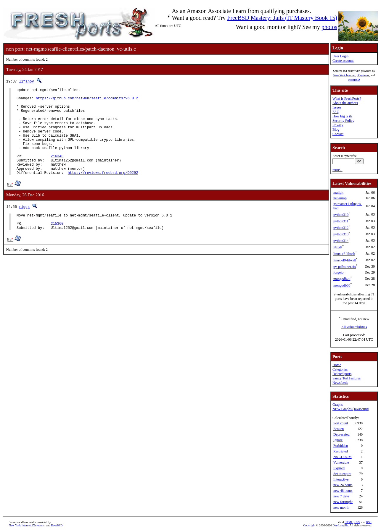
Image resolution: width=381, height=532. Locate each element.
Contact (337, 134)
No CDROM (342, 457)
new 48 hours (343, 491)
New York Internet (344, 75)
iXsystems (363, 75)
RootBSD (354, 79)
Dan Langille (340, 525)
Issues (336, 107)
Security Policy (343, 121)
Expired (339, 468)
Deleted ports (341, 374)
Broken (338, 429)
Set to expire (342, 474)
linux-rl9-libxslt (344, 260)
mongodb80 (341, 285)
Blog (335, 129)
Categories (340, 369)
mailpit (338, 192)
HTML (349, 522)
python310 (340, 215)
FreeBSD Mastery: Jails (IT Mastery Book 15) (282, 17)
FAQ (335, 112)
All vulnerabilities (354, 327)
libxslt (337, 247)
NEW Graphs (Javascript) (350, 409)
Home (336, 365)
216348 (57, 171)
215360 (57, 244)
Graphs (337, 404)
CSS (357, 522)
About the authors (345, 103)
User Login (340, 56)
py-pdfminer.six (344, 267)
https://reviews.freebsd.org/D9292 (103, 191)
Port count (340, 423)
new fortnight (343, 502)
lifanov (26, 81)
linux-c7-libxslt (344, 254)
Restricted (340, 451)
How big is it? (342, 116)
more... (337, 170)
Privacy (337, 125)
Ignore (338, 440)
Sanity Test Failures (346, 378)
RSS (369, 522)
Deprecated (341, 434)
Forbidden (340, 446)
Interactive (340, 479)
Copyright (309, 525)
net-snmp (340, 198)
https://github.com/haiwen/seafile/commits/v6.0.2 (87, 100)
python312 (340, 228)
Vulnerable (341, 462)
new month (341, 507)
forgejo (338, 272)
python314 (340, 241)
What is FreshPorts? (346, 98)
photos (329, 27)
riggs (24, 225)
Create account (343, 61)
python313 (340, 234)
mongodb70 (341, 279)
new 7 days (341, 496)
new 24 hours (343, 485)
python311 (340, 221)
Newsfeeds (340, 383)
